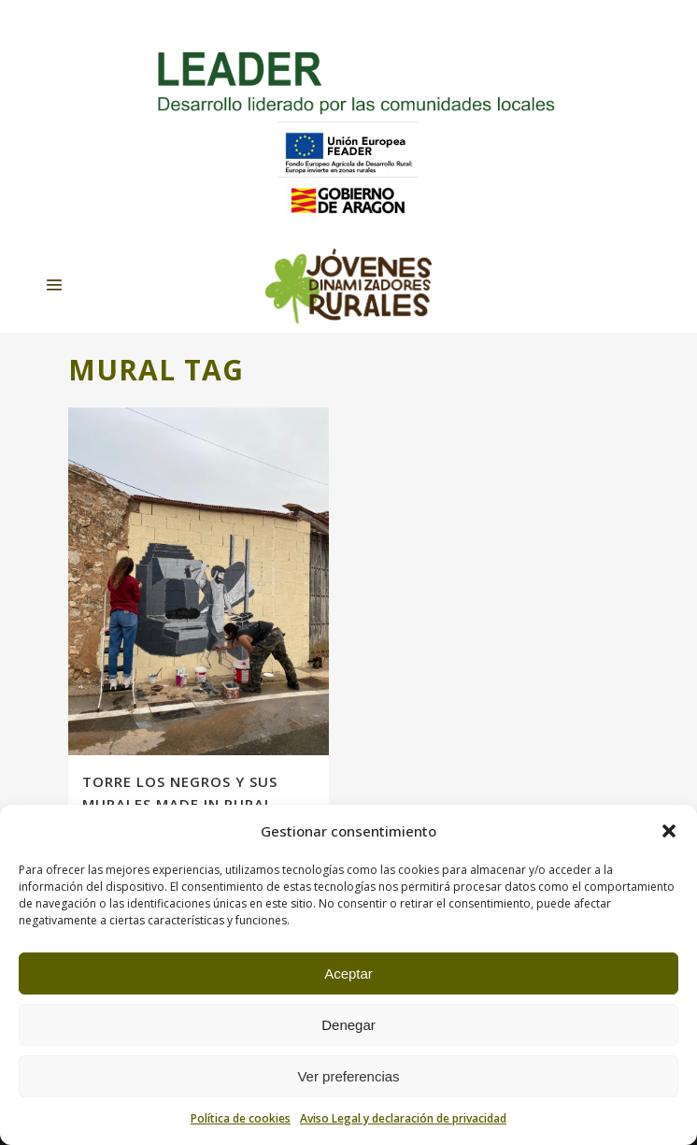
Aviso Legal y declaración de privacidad (403, 1118)
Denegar (348, 1025)
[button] (669, 831)
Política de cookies (241, 1118)
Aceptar (348, 973)
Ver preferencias (348, 1076)
